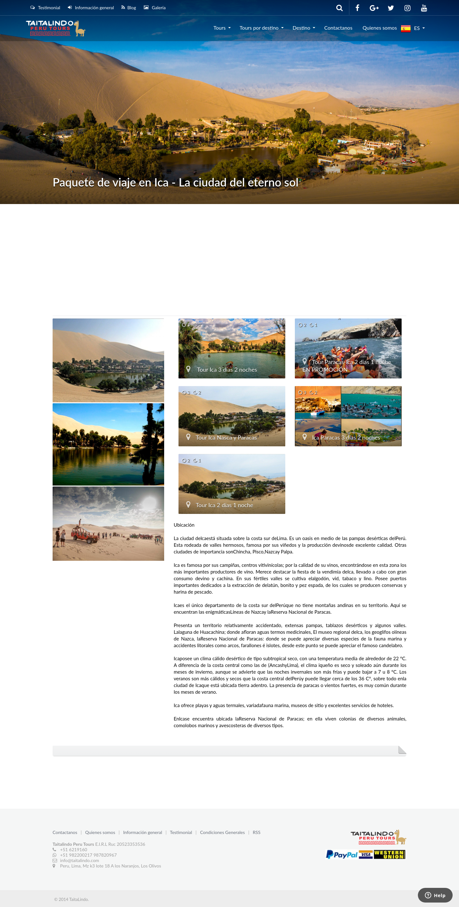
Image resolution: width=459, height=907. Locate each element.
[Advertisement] (229, 251)
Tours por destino (259, 28)
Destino (301, 28)
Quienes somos (380, 28)
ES (410, 29)
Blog (128, 7)
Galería (155, 7)
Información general (91, 7)
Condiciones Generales (223, 832)
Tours (220, 28)
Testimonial (45, 7)
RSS (256, 832)
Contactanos (338, 28)
